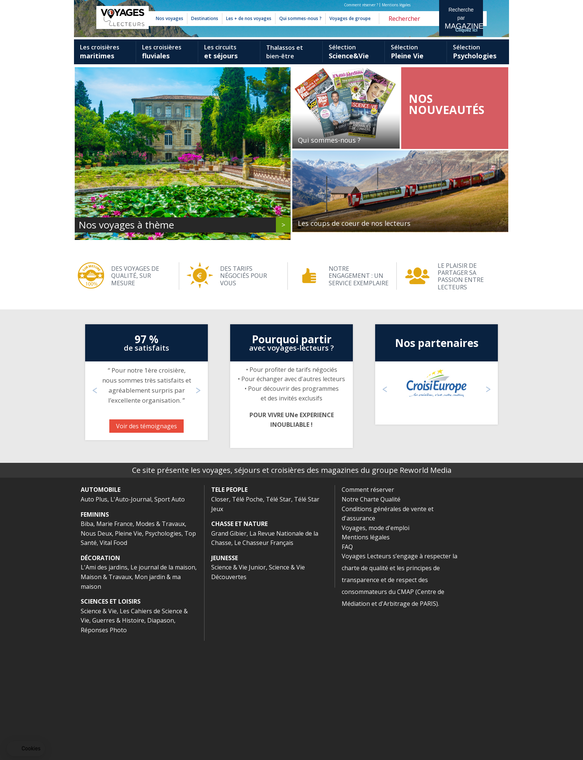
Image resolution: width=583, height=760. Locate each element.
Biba (87, 643)
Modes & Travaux (160, 643)
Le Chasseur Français (263, 662)
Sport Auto (169, 618)
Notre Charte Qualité (371, 618)
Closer (220, 618)
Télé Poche (247, 618)
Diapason (160, 739)
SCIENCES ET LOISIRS (111, 721)
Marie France (114, 643)
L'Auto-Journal (130, 618)
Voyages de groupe (350, 18)
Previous (83, 78)
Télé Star (278, 618)
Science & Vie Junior (238, 686)
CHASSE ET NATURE (239, 643)
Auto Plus (94, 618)
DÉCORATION (100, 677)
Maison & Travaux (106, 696)
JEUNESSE (224, 677)
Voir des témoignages (146, 545)
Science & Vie (99, 730)
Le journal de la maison (163, 686)
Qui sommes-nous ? (300, 18)
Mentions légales (396, 4)
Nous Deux (96, 653)
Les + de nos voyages (248, 18)
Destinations (204, 18)
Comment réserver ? (361, 4)
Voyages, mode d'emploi (375, 647)
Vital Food (113, 662)
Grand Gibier (229, 653)
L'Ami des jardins (104, 686)
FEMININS (95, 634)
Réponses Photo (104, 749)
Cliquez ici (466, 30)
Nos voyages (169, 18)
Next (499, 78)
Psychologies (163, 653)
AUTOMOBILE (100, 609)
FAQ (347, 666)
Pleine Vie (128, 653)
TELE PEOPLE (229, 609)
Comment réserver (368, 609)
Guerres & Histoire (118, 739)
